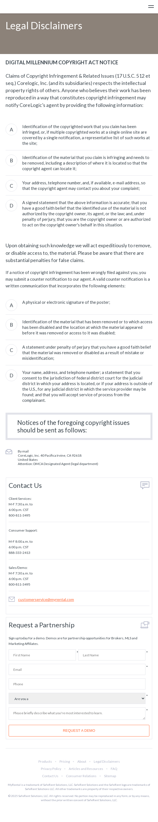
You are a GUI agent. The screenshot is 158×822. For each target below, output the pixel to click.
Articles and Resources (86, 769)
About (81, 761)
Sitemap (110, 776)
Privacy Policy (51, 769)
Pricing (65, 761)
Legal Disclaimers (107, 761)
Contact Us (50, 776)
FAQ (114, 769)
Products (45, 761)
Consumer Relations (81, 776)
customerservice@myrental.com (46, 599)
